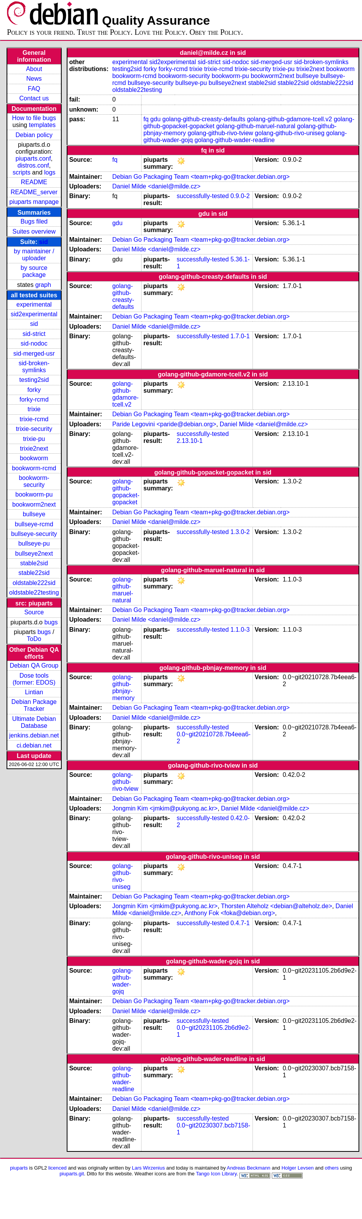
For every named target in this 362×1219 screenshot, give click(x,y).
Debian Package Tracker (34, 705)
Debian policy (33, 135)
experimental (34, 304)
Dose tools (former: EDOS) (34, 679)
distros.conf (33, 165)
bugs (51, 622)
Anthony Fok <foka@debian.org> (229, 913)
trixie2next (34, 448)
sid (43, 242)
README (34, 182)
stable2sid (34, 563)
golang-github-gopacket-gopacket (125, 491)
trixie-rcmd (34, 419)
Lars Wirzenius (148, 1168)
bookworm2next (34, 504)
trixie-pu (34, 439)
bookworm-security (34, 481)
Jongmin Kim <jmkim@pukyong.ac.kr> (164, 808)
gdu (155, 119)
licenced (57, 1168)
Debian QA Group (34, 665)
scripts (21, 172)
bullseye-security (34, 534)
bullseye (34, 514)
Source (34, 612)
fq (145, 119)
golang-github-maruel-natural (255, 126)
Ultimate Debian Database (34, 722)
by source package (34, 271)
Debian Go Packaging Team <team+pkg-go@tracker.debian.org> (201, 176)
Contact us (34, 98)
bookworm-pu (34, 494)
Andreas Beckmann (248, 1168)
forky (34, 390)
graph (43, 284)
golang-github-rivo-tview (220, 133)
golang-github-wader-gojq (122, 981)
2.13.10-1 (190, 440)
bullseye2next (34, 553)
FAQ (34, 88)
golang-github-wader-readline (235, 140)
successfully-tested (203, 196)
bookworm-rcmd (34, 468)
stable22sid (34, 573)
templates (42, 125)
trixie (33, 409)
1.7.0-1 (240, 336)
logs (50, 172)
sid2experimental (34, 314)
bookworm (34, 458)
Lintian (34, 692)
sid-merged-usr (34, 353)
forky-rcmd (34, 399)
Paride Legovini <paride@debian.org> (164, 424)
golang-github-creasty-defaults (203, 119)
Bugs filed (33, 221)
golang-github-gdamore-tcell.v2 (289, 119)
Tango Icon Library (216, 1174)
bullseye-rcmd (34, 524)
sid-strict (34, 334)
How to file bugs (34, 118)
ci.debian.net (34, 745)
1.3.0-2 (240, 532)
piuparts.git (71, 1174)
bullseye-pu (34, 543)
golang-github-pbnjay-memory (123, 687)
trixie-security (34, 429)
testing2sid (34, 379)
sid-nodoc (34, 343)
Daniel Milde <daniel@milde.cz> (156, 186)
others (331, 1168)
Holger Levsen (297, 1168)
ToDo (34, 639)
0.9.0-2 (240, 196)
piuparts (19, 1168)
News (34, 78)
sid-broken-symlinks (34, 366)
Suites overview (34, 231)
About (34, 69)
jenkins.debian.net (34, 735)
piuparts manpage (34, 201)
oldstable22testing (34, 592)
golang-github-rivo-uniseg (290, 133)
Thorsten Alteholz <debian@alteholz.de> (276, 906)
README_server (33, 192)
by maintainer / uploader (34, 254)
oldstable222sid (34, 583)
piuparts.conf (33, 158)
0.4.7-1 (240, 923)
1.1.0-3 (240, 629)
